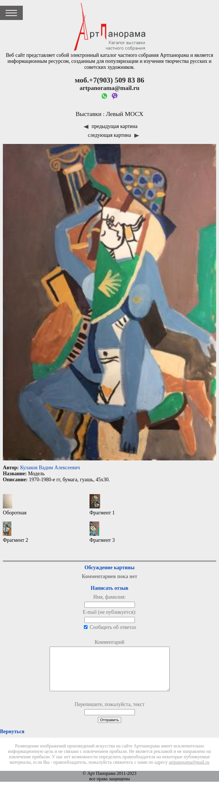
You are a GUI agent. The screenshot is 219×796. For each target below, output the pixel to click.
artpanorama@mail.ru (189, 770)
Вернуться (12, 740)
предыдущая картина (110, 126)
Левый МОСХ (124, 114)
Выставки (89, 114)
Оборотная (15, 505)
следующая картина (113, 135)
